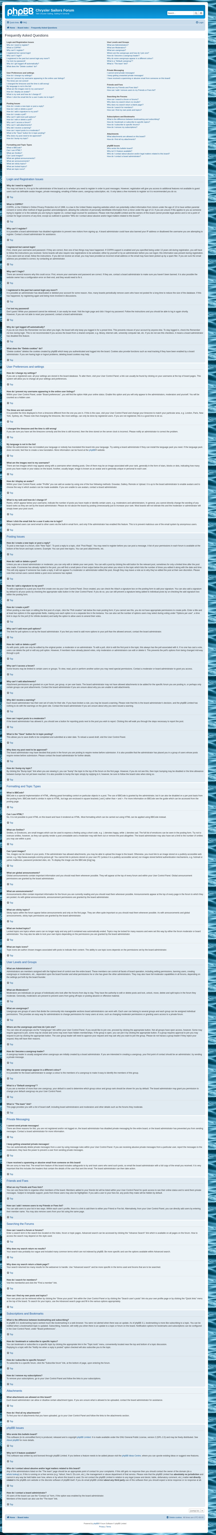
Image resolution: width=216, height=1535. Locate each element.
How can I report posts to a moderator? (23, 130)
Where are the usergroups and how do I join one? (128, 53)
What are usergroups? (116, 50)
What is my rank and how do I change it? (24, 94)
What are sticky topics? (16, 164)
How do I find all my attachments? (121, 139)
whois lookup (13, 1474)
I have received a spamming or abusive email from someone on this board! (138, 78)
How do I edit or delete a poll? (19, 119)
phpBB (92, 450)
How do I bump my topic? (17, 138)
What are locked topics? (17, 166)
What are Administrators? (118, 45)
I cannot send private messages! (120, 73)
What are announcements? (18, 161)
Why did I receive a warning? (19, 128)
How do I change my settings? (19, 75)
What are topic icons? (16, 169)
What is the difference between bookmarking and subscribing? (133, 119)
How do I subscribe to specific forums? (123, 125)
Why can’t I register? (15, 50)
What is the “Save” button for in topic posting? (26, 133)
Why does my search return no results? (123, 102)
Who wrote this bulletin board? (120, 148)
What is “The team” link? (117, 64)
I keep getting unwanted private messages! (125, 75)
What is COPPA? (14, 48)
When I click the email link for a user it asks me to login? (30, 97)
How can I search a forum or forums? (122, 99)
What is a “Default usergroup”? (120, 61)
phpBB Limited (84, 1437)
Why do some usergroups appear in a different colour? (130, 58)
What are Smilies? (14, 153)
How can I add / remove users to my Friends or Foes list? (131, 90)
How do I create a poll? (16, 114)
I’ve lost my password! (16, 61)
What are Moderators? (116, 48)
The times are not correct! (17, 81)
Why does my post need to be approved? (24, 136)
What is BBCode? (14, 148)
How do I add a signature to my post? (22, 111)
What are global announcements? (21, 158)
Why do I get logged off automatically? (23, 64)
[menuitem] (23, 22)
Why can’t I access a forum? (19, 122)
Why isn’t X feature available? (119, 151)
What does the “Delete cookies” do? (22, 66)
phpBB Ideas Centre (131, 1455)
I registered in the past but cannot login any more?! (28, 58)
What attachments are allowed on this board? (126, 136)
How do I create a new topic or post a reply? (25, 106)
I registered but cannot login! (19, 53)
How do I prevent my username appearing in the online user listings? (36, 78)
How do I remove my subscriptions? (122, 127)
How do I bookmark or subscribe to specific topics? (128, 122)
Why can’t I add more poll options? (21, 117)
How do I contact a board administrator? (124, 156)
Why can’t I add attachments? (19, 125)
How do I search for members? (120, 107)
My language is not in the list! (19, 86)
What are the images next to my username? (25, 89)
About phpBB (13, 1440)
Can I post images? (15, 156)
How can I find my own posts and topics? (124, 110)
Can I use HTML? (14, 150)
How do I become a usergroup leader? (123, 56)
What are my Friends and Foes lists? (122, 87)
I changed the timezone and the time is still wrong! (28, 84)
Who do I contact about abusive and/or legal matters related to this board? (138, 154)
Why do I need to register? (18, 45)
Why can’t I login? (14, 56)
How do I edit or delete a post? (20, 109)
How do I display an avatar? (18, 92)
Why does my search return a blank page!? (125, 105)
